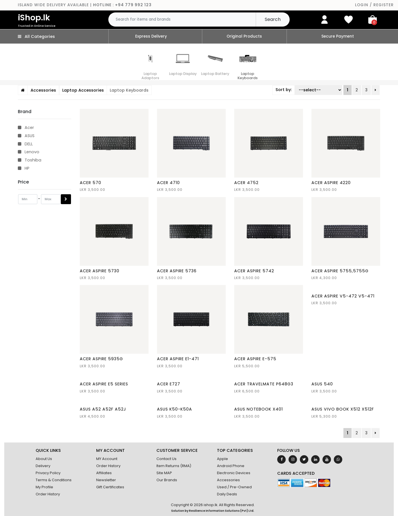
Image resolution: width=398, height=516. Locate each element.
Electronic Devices (233, 472)
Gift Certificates (110, 487)
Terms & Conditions (54, 480)
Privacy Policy (48, 472)
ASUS (26, 136)
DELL (25, 144)
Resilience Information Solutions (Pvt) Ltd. (221, 511)
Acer (26, 127)
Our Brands (166, 480)
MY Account (106, 458)
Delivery (43, 465)
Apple (222, 458)
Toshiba (29, 160)
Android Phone (230, 465)
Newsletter (106, 480)
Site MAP (164, 472)
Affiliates (104, 472)
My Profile (44, 487)
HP (23, 168)
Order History (48, 494)
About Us (44, 458)
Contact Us (166, 458)
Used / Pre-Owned (234, 487)
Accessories (228, 480)
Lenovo (28, 152)
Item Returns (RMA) (173, 465)
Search (273, 19)
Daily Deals (227, 494)
